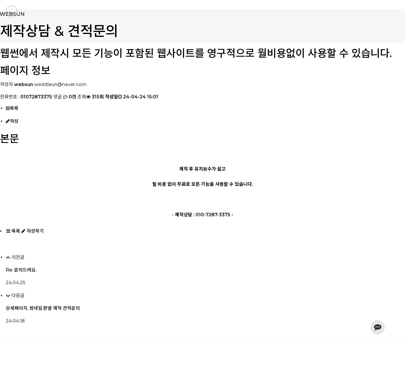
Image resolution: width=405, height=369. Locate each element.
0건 (69, 97)
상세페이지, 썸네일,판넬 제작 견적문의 (43, 308)
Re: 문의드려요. (21, 270)
